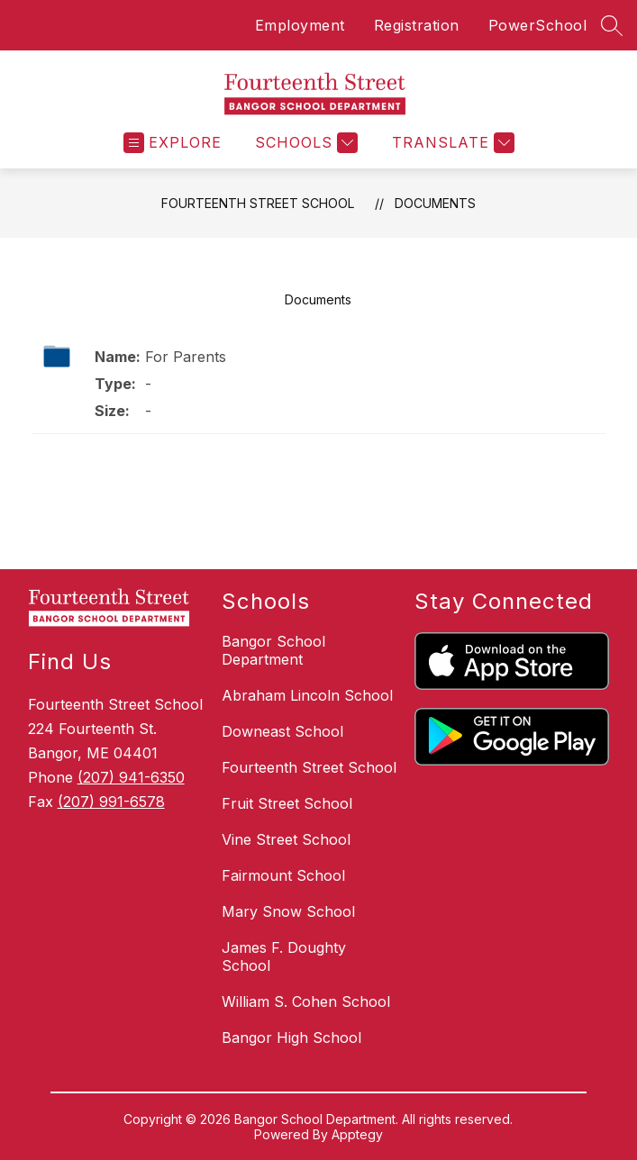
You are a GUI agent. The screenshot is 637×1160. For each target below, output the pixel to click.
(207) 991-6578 (111, 802)
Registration (417, 25)
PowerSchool (537, 25)
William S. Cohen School (306, 1001)
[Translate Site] (450, 142)
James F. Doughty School (284, 956)
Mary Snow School (288, 911)
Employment (300, 25)
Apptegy (357, 1134)
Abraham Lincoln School (307, 695)
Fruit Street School (287, 803)
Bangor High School (291, 1038)
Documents (435, 203)
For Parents (185, 357)
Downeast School (282, 731)
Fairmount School (283, 875)
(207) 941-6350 (131, 777)
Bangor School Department (273, 650)
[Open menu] (172, 142)
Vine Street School (286, 839)
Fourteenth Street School (257, 203)
